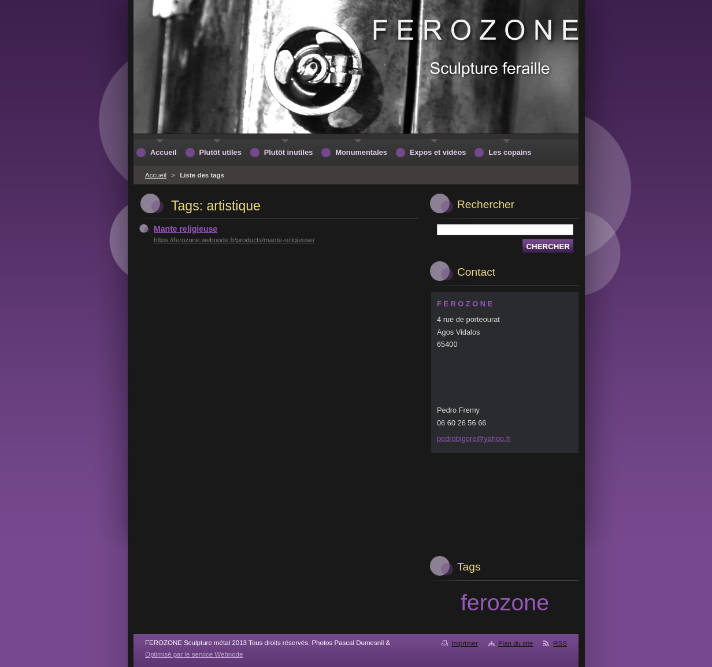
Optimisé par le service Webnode (194, 654)
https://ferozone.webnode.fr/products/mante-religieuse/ (234, 239)
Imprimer (464, 643)
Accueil (155, 175)
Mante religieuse (185, 229)
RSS (560, 643)
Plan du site (515, 643)
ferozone (505, 602)
